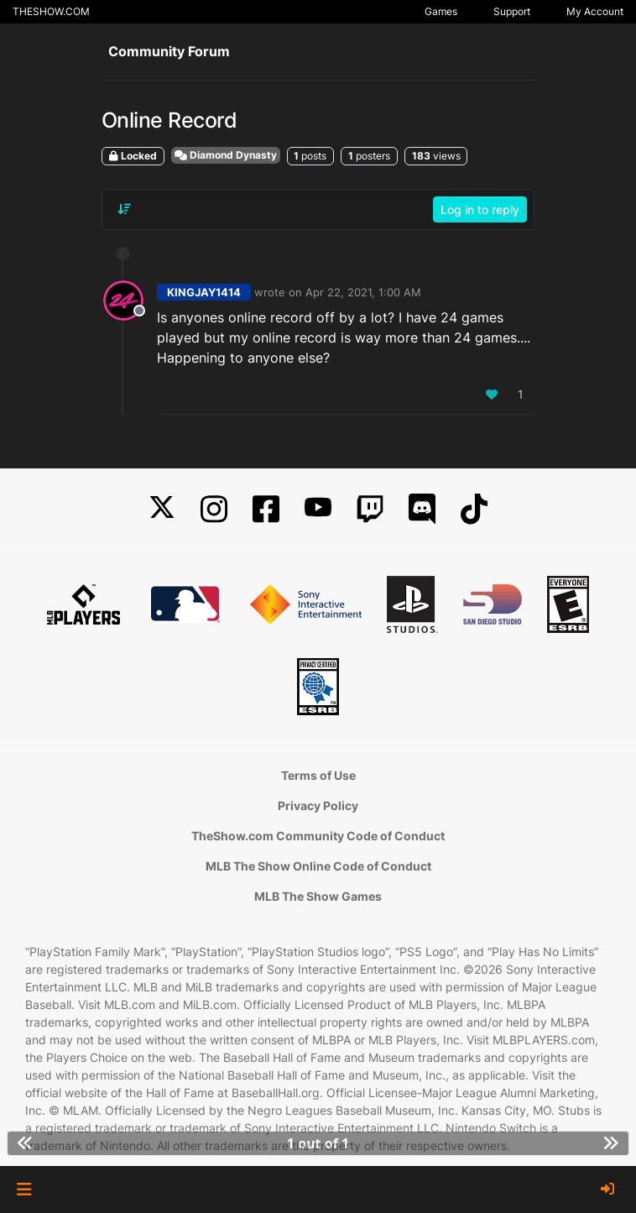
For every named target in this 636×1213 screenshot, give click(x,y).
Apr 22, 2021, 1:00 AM (363, 292)
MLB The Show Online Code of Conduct (318, 866)
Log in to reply (480, 209)
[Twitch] (370, 509)
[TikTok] (474, 509)
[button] (24, 1189)
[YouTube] (318, 509)
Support (511, 11)
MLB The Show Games (318, 896)
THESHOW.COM (51, 11)
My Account (594, 11)
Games (441, 11)
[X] (162, 509)
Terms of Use (318, 775)
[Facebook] (266, 509)
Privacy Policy (318, 805)
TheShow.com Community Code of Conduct (318, 836)
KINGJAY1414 (204, 292)
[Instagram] (214, 509)
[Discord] (422, 509)
